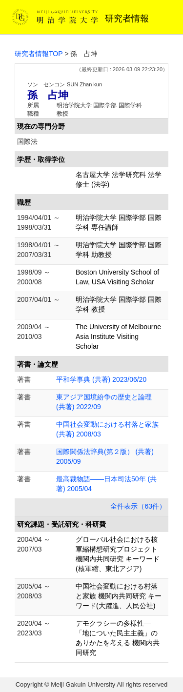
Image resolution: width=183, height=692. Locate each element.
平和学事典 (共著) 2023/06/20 (101, 379)
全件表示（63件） (138, 506)
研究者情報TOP (39, 54)
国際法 (27, 141)
